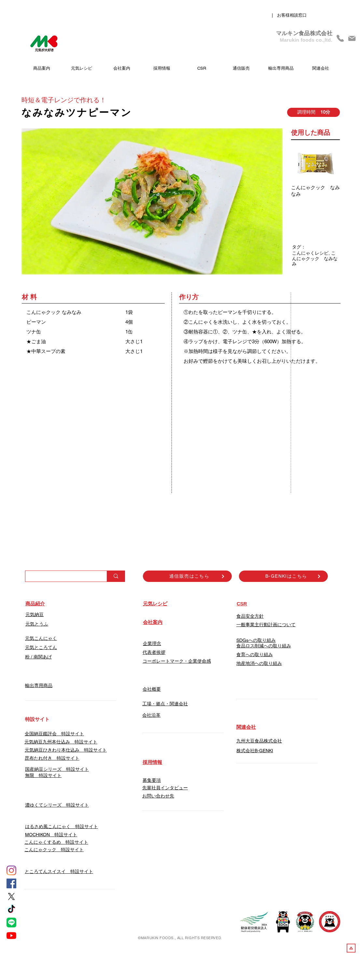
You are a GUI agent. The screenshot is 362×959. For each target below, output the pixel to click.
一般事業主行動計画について (266, 624)
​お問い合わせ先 (158, 795)
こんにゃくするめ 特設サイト (56, 842)
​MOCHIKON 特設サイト (51, 834)
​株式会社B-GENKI (254, 750)
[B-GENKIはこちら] (283, 576)
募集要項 (152, 780)
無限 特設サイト (43, 775)
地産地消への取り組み (259, 663)
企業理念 (152, 643)
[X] (11, 896)
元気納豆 (34, 614)
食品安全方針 (250, 616)
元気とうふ (36, 624)
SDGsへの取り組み (256, 640)
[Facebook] (11, 883)
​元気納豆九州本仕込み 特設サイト (60, 741)
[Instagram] (11, 870)
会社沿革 (151, 715)
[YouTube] (11, 935)
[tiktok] (11, 909)
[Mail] (351, 38)
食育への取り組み (254, 654)
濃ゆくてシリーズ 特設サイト (57, 805)
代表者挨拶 (154, 652)
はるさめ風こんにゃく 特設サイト (61, 826)
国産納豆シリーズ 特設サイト (57, 769)
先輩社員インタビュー (165, 787)
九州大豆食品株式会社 (259, 740)
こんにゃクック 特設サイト (54, 849)
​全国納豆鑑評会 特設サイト (54, 733)
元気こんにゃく (41, 638)
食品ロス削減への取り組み (263, 645)
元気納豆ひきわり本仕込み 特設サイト (66, 750)
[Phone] (340, 38)
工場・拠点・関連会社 (165, 703)
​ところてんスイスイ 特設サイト (59, 871)
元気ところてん (41, 647)
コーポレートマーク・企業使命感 (177, 661)
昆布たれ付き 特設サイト (52, 758)
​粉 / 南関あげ (38, 656)
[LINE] (11, 922)
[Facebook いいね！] (294, 518)
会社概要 (152, 689)
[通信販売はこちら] (187, 576)
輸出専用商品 (38, 685)
